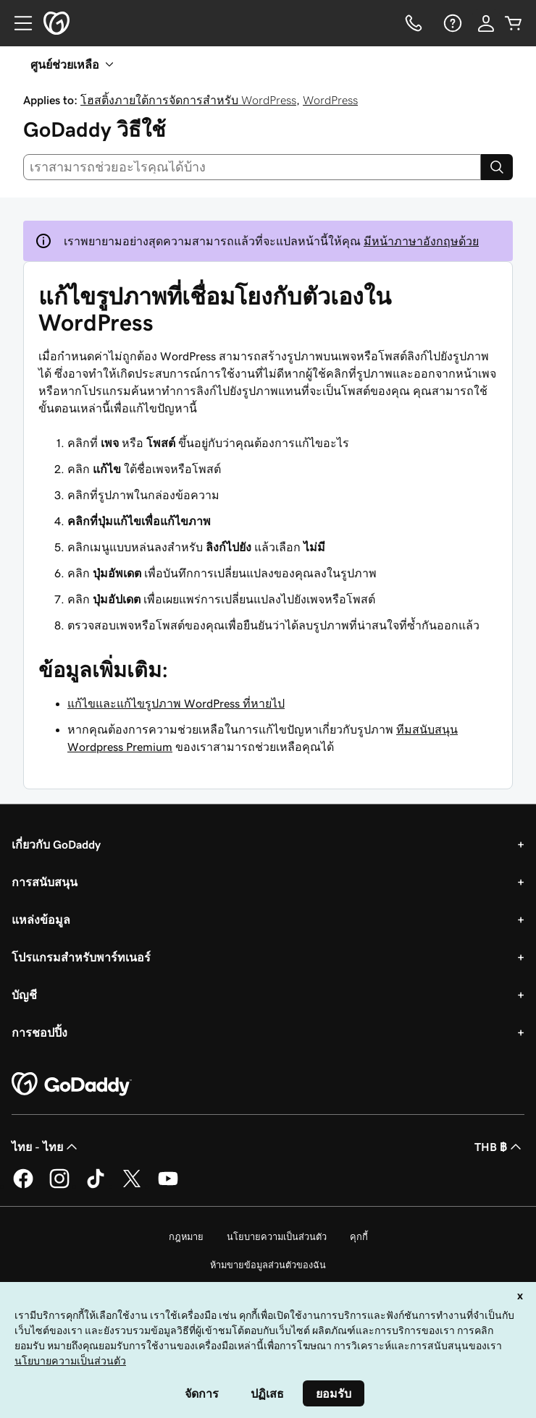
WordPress (330, 100)
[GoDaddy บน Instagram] (59, 1186)
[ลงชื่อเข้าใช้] (486, 23)
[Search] (497, 167)
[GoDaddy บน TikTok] (95, 1186)
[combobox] (252, 167)
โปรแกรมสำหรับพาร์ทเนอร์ (81, 957)
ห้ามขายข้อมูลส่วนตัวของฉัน (268, 1265)
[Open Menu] (17, 23)
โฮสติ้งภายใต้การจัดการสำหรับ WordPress (188, 100)
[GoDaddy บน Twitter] (131, 1186)
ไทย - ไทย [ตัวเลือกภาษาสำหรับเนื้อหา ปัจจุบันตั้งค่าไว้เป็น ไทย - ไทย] (46, 1146)
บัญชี (24, 995)
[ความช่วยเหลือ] (451, 23)
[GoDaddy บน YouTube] (168, 1186)
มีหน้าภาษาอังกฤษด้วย (421, 241)
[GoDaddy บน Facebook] (23, 1186)
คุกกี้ (359, 1236)
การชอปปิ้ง (39, 1032)
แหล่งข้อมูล (41, 919)
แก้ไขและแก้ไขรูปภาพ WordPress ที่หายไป (176, 703)
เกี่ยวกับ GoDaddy (56, 844)
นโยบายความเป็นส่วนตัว (277, 1236)
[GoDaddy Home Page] (72, 1084)
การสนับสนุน (45, 882)
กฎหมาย (186, 1236)
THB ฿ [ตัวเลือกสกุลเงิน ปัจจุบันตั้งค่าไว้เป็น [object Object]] (499, 1146)
